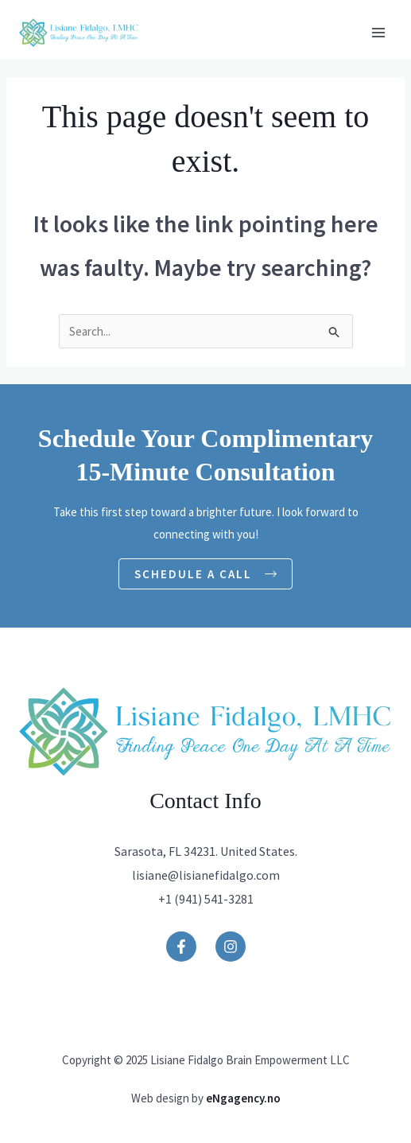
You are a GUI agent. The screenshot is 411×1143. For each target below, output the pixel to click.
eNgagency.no (243, 1098)
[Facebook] (181, 946)
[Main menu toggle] (379, 33)
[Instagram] (230, 946)
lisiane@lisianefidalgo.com (206, 875)
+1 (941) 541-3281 (206, 899)
